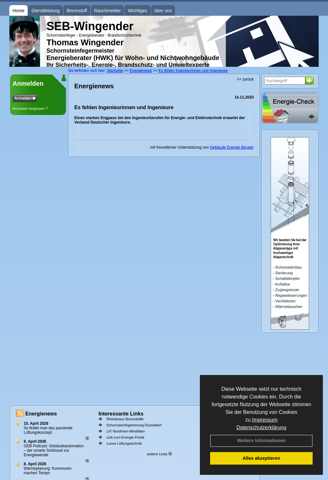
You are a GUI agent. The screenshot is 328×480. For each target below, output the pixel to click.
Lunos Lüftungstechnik (124, 443)
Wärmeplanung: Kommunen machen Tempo (47, 470)
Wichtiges (137, 10)
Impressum (264, 420)
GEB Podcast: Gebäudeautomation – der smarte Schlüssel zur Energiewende (54, 450)
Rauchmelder (107, 10)
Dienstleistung (45, 10)
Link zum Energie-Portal (125, 437)
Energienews (41, 413)
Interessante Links (121, 413)
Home (18, 10)
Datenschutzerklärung (261, 427)
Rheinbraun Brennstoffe (125, 419)
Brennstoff (77, 10)
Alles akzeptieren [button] (261, 458)
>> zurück (245, 79)
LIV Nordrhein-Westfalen (125, 431)
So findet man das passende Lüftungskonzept (48, 430)
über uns (163, 10)
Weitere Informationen (261, 440)
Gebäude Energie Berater (232, 147)
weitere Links (159, 454)
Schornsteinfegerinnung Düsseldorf (133, 425)
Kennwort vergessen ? (29, 108)
